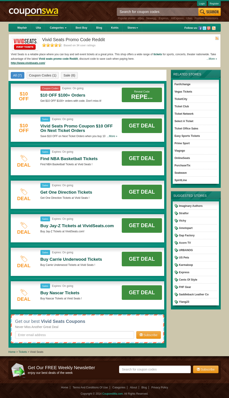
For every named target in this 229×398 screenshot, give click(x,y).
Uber (189, 18)
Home (12, 352)
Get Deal (142, 126)
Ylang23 (184, 301)
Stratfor (184, 213)
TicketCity (180, 99)
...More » (211, 58)
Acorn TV (185, 242)
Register (214, 3)
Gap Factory (187, 235)
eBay (141, 18)
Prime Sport (182, 143)
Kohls (114, 27)
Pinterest (208, 28)
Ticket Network (183, 113)
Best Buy (81, 27)
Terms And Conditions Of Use (90, 387)
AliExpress (177, 18)
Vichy (182, 220)
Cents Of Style (188, 279)
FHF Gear (185, 287)
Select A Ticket (183, 121)
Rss (214, 28)
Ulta (38, 27)
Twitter (204, 28)
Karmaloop (186, 265)
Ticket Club (181, 106)
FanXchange (182, 84)
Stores (132, 27)
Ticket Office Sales (186, 128)
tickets (157, 54)
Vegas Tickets (183, 91)
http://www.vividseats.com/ (28, 63)
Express (163, 18)
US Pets (184, 257)
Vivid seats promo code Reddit (58, 58)
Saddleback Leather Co (194, 294)
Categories (58, 27)
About (133, 387)
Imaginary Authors (191, 205)
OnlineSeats (182, 158)
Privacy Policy (159, 387)
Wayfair (22, 27)
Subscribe (149, 335)
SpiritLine (180, 180)
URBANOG (186, 250)
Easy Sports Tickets (187, 136)
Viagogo (179, 150)
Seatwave (180, 172)
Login (202, 3)
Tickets (23, 352)
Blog (99, 27)
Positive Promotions (206, 18)
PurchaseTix (182, 165)
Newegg (151, 18)
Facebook (200, 28)
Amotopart (186, 228)
